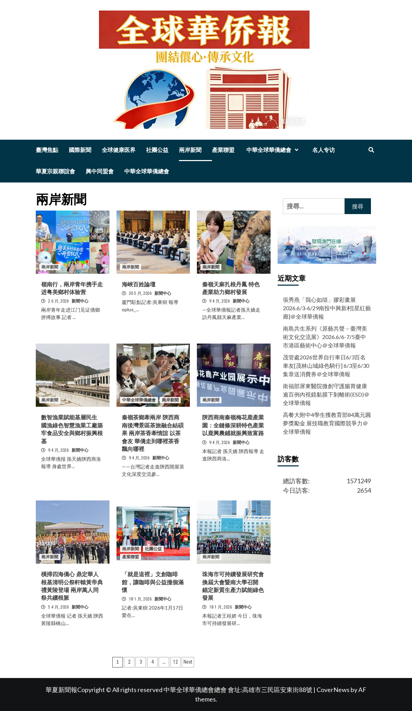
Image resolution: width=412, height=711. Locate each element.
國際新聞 (80, 150)
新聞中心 (80, 301)
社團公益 (157, 150)
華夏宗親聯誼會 (55, 171)
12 (175, 662)
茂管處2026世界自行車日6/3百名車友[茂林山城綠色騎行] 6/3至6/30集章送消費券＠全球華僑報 (326, 365)
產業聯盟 (223, 150)
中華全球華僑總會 (273, 150)
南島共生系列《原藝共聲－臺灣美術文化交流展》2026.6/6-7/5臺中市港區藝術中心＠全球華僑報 (325, 336)
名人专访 (323, 150)
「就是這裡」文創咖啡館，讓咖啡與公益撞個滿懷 (153, 582)
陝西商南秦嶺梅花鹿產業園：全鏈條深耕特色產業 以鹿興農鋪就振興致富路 (233, 425)
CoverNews (333, 689)
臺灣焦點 (47, 150)
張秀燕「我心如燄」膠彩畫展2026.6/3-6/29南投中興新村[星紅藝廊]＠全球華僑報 (327, 308)
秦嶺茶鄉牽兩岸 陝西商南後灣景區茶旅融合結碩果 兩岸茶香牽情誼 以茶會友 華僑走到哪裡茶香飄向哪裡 (153, 433)
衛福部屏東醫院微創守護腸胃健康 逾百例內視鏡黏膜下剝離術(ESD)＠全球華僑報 (326, 394)
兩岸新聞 (190, 150)
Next (188, 662)
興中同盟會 (100, 171)
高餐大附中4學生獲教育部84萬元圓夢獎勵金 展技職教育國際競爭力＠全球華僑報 (327, 423)
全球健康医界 (118, 150)
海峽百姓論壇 (138, 284)
